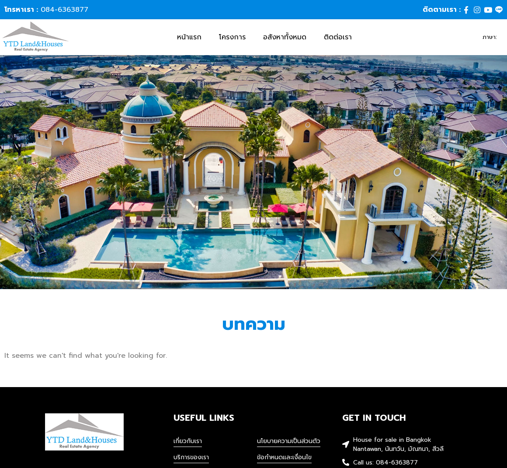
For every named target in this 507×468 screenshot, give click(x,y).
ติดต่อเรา (338, 38)
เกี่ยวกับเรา (188, 442)
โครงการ (232, 38)
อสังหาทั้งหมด (284, 38)
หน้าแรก (189, 38)
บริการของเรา (191, 459)
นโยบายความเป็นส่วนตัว (288, 442)
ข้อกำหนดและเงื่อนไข (284, 459)
